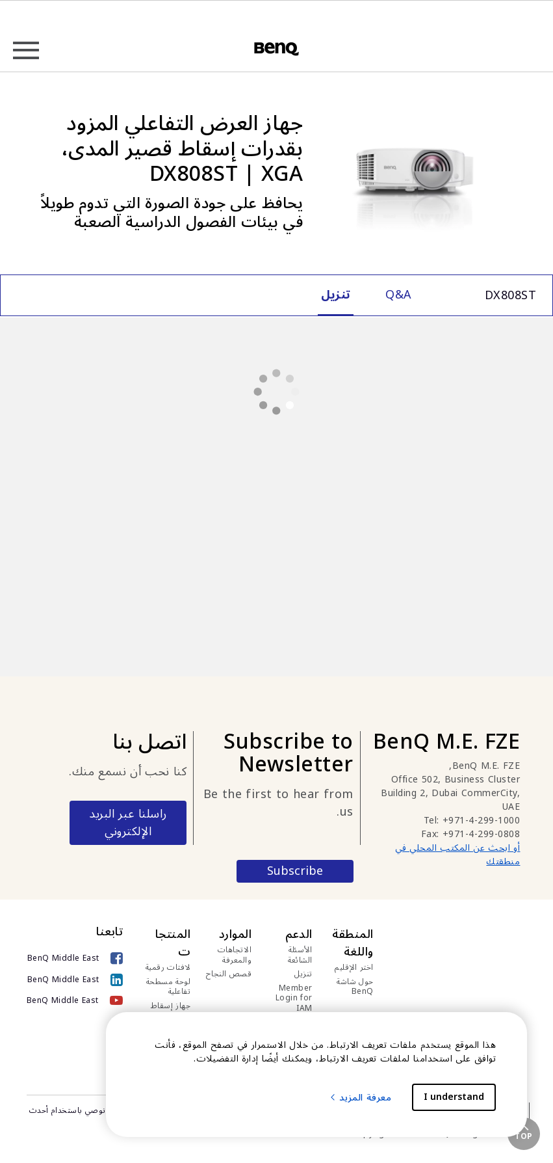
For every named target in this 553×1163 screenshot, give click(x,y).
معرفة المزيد (360, 1097)
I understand (454, 1097)
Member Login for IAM (294, 999)
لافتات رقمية (168, 968)
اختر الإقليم (354, 968)
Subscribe (295, 871)
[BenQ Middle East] (75, 958)
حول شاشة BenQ (355, 987)
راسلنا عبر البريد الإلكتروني (128, 822)
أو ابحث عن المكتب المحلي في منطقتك (457, 854)
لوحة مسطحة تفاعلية (168, 987)
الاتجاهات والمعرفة (235, 955)
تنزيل (303, 974)
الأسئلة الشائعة (300, 955)
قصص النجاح (229, 974)
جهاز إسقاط (171, 1006)
